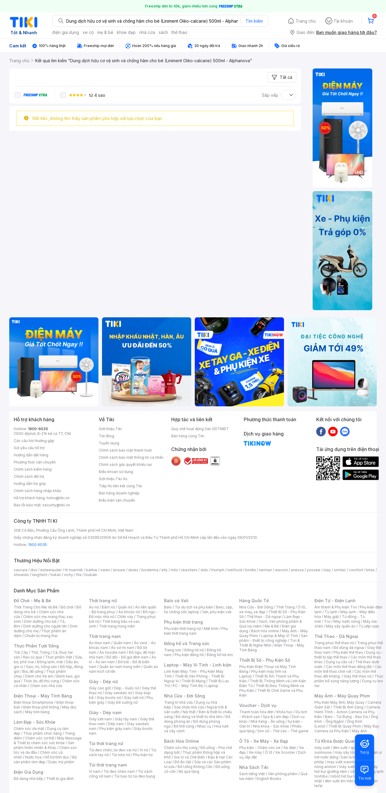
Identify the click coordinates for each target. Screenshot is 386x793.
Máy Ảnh (359, 731)
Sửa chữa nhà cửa (189, 707)
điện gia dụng (65, 32)
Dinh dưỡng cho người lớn (45, 626)
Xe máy (255, 752)
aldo (204, 570)
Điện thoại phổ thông (41, 707)
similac (340, 570)
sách (163, 32)
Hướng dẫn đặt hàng (31, 455)
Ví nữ (144, 750)
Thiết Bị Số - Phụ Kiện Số (264, 660)
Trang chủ (306, 21)
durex (133, 570)
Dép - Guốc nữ (126, 688)
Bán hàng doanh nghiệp (119, 493)
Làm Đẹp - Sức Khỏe (34, 722)
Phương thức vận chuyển (35, 462)
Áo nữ (94, 607)
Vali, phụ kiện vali (216, 612)
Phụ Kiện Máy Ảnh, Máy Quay (339, 702)
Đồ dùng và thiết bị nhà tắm (199, 716)
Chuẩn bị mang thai (41, 635)
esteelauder (51, 570)
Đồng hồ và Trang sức (186, 643)
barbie (91, 570)
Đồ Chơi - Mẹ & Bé (32, 600)
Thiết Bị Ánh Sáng (348, 707)
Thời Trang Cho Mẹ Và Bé (36, 607)
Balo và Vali (176, 600)
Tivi (327, 621)
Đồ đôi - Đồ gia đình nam (127, 657)
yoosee (313, 570)
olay (327, 570)
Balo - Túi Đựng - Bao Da (346, 716)
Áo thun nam (99, 643)
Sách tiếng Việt (252, 774)
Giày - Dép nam (105, 712)
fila (78, 574)
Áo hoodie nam (112, 652)
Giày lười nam (100, 719)
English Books (269, 778)
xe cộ (88, 32)
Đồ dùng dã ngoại (348, 647)
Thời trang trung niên (117, 626)
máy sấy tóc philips (351, 752)
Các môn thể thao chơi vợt (348, 669)
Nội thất (189, 712)
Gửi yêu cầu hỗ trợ (29, 448)
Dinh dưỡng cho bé (40, 621)
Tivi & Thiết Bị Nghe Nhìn (269, 642)
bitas (370, 570)
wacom (281, 570)
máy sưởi (322, 747)
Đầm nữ (108, 607)
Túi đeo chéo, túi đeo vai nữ (113, 750)
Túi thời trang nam (108, 764)
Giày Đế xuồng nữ (122, 702)
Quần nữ (125, 607)
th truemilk (74, 570)
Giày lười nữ (133, 697)
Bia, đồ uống (32, 671)
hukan (55, 574)
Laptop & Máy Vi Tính (279, 635)
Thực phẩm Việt (58, 657)
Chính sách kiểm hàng (33, 469)
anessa (297, 570)
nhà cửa (147, 32)
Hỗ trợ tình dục (56, 757)
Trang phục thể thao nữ (334, 643)
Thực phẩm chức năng (42, 733)
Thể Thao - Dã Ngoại (336, 636)
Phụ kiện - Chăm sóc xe (259, 747)
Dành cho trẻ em (39, 676)
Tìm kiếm (254, 21)
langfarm (39, 574)
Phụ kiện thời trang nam (196, 631)
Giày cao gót (100, 688)
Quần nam (122, 643)
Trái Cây (21, 652)
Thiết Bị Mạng (194, 681)
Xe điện (289, 747)
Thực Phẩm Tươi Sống (36, 645)
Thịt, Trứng (40, 652)
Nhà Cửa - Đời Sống (184, 695)
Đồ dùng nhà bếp (28, 778)
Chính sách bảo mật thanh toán (125, 450)
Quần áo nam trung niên (119, 666)
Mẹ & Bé (272, 626)
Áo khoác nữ (129, 612)
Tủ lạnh (331, 612)
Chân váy (125, 616)
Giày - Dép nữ (103, 681)
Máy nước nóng (346, 621)
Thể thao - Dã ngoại (264, 616)
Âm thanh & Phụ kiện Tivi (335, 607)
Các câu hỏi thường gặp (34, 440)
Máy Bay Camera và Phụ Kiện (346, 728)
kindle (250, 570)
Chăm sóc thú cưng (180, 747)
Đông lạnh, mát (50, 662)
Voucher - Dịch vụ (257, 705)
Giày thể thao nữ (357, 676)
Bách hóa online (265, 631)
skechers (189, 570)
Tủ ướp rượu (369, 626)
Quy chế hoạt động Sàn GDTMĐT (200, 429)
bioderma (149, 570)
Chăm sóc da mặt (29, 728)
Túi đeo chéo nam (119, 771)
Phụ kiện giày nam (115, 728)
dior (33, 570)
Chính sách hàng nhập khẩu (37, 490)
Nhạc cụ (204, 726)
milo (174, 570)
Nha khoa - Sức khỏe (271, 726)
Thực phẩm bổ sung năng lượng (348, 678)
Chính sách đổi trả (29, 476)
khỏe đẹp (126, 32)
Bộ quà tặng (189, 771)
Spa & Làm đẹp (276, 716)
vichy (68, 574)
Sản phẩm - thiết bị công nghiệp (273, 638)
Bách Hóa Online (181, 741)
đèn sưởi (340, 747)
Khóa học (285, 712)
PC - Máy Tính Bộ (188, 685)
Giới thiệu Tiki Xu (113, 479)
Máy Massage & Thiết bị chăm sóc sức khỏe (48, 740)
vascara (20, 570)
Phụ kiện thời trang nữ (182, 628)
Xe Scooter (285, 752)
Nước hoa (33, 757)
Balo (168, 607)
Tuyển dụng (109, 443)
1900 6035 (37, 544)
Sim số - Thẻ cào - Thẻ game (282, 731)
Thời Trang (285, 607)
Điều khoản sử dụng (116, 471)
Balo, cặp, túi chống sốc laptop (198, 609)
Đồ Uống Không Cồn (194, 766)
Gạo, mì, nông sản (41, 666)
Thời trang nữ (103, 600)
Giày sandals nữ (118, 693)
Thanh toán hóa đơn (256, 712)
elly (164, 570)
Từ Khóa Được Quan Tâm (340, 741)
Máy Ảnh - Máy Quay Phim (342, 695)
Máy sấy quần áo (341, 626)
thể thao (179, 32)
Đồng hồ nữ (194, 650)
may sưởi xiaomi (341, 762)
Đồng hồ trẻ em (220, 654)
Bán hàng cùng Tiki (187, 436)
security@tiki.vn (56, 505)
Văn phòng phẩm (282, 774)
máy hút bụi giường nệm (346, 769)
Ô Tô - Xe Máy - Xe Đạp (263, 741)
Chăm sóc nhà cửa (46, 685)
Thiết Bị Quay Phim (344, 726)
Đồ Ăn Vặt (183, 762)
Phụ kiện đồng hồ (189, 654)
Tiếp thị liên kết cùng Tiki (120, 486)
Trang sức (172, 650)
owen (105, 570)
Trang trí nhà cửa (178, 702)
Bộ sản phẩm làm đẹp (45, 759)
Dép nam (116, 724)
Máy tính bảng (37, 712)
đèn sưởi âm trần (339, 781)
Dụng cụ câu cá (339, 662)
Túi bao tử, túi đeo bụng (134, 776)
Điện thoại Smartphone (33, 702)
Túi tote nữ (121, 755)
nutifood (234, 570)
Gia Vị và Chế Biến (189, 757)
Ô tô (268, 752)
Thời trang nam (105, 636)
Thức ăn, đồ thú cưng (41, 681)
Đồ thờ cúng (184, 726)
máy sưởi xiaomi (353, 766)
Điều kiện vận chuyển (117, 500)
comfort (356, 570)
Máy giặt (331, 616)
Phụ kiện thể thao (348, 652)
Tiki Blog (106, 436)
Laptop (212, 685)
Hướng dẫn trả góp (30, 483)
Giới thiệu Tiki (110, 429)
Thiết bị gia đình (60, 778)
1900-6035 (38, 429)
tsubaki (90, 574)
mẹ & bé (105, 32)
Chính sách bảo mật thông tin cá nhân (131, 457)
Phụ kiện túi (143, 755)
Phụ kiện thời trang (183, 622)
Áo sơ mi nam (122, 647)
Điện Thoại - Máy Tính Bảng (43, 695)
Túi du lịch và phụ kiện (194, 607)
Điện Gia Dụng (28, 772)
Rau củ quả (32, 657)
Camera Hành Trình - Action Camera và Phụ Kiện (347, 712)
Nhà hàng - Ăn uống (268, 721)
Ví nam (95, 771)
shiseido (21, 574)
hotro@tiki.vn (58, 498)
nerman (265, 570)
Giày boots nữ (109, 697)
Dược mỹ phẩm (61, 762)
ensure (119, 570)
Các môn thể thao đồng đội (349, 666)
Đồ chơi (67, 607)
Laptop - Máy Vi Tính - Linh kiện (197, 664)
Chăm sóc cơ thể (39, 738)
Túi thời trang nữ (106, 743)
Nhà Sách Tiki (253, 767)
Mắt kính (211, 628)
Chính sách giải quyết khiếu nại (125, 464)
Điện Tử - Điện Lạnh (335, 600)
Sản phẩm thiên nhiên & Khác (44, 745)
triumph (217, 570)
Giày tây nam (126, 719)
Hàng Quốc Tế (254, 600)
